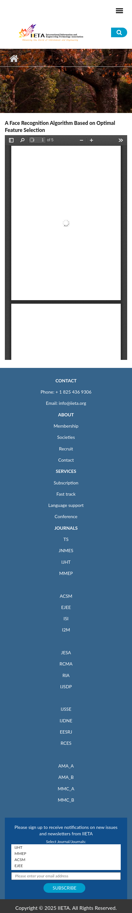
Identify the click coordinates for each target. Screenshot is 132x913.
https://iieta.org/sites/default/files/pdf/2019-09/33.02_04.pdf (66, 247)
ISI (65, 618)
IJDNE (66, 720)
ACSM (66, 596)
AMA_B (65, 777)
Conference (66, 516)
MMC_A (66, 788)
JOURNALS (66, 528)
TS (66, 539)
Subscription (66, 482)
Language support (66, 505)
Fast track (65, 494)
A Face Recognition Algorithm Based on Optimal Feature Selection (60, 126)
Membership (65, 426)
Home (14, 58)
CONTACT (66, 380)
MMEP (66, 573)
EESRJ (66, 732)
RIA (66, 675)
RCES (66, 743)
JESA (66, 652)
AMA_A (66, 766)
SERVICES (66, 471)
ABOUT (66, 414)
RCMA (66, 663)
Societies (66, 437)
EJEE (66, 607)
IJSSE (66, 709)
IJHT (66, 562)
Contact (66, 460)
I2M (66, 629)
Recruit (66, 448)
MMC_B (66, 800)
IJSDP (66, 686)
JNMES (66, 550)
